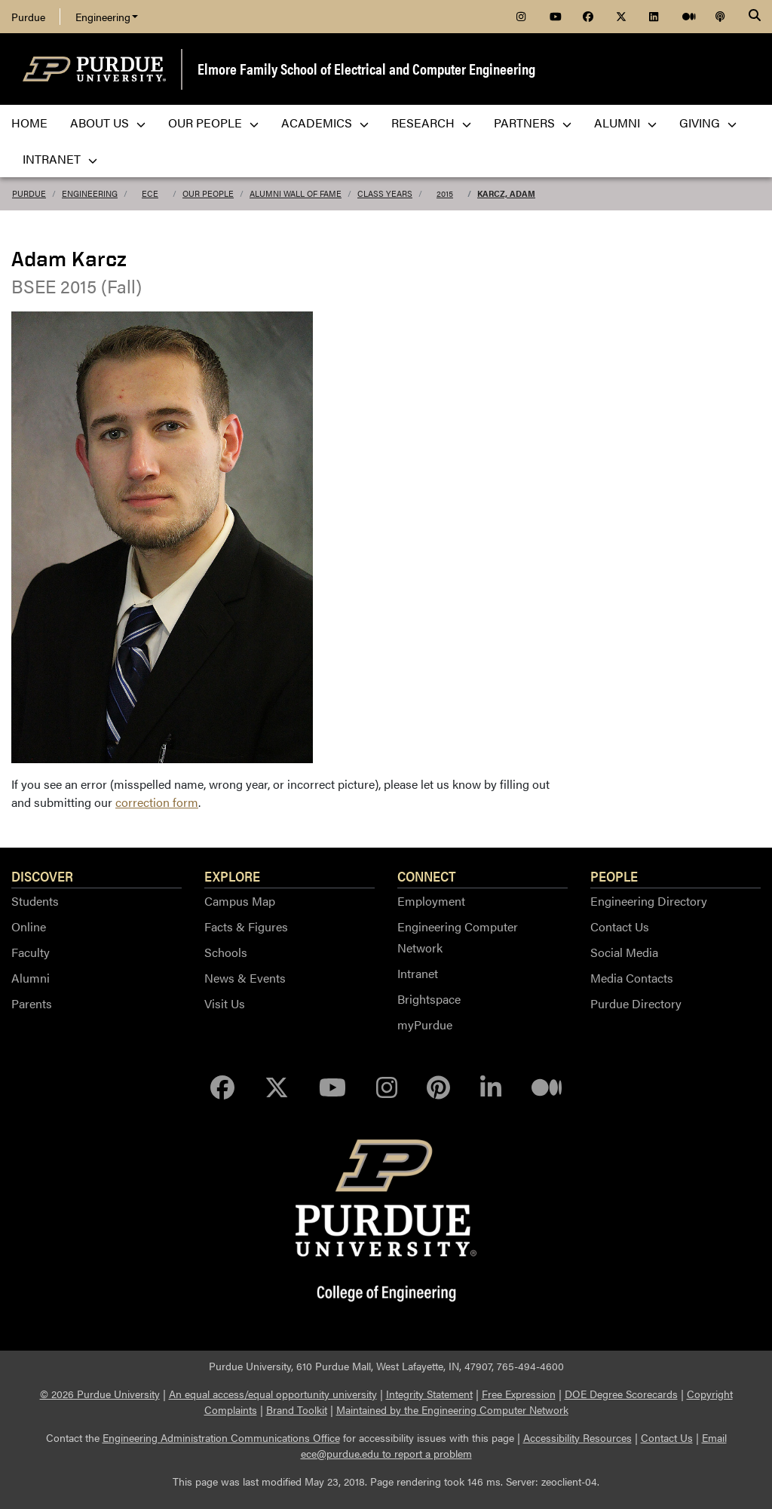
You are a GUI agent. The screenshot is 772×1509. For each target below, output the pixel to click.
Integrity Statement (429, 1393)
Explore (232, 875)
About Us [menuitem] (108, 122)
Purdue (28, 16)
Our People (208, 193)
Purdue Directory (636, 1003)
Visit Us (224, 1003)
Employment (431, 900)
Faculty (30, 952)
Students (35, 900)
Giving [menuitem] (708, 122)
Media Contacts (631, 977)
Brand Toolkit (296, 1409)
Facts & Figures (246, 926)
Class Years (384, 193)
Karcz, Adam (506, 193)
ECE (150, 193)
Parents (31, 1003)
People (614, 875)
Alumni (30, 977)
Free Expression (519, 1393)
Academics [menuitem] (325, 122)
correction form (156, 802)
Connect (426, 875)
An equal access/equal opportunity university (273, 1393)
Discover (42, 875)
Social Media (624, 952)
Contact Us (619, 926)
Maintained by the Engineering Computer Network (452, 1409)
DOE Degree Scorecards (621, 1393)
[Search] (755, 17)
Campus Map (239, 900)
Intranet (417, 973)
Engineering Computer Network (457, 937)
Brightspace (429, 999)
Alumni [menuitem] (625, 122)
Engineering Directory (648, 900)
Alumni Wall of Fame (296, 193)
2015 (445, 193)
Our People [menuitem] (213, 122)
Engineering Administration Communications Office (221, 1437)
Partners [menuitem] (532, 122)
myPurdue (424, 1024)
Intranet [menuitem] (60, 158)
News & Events (245, 977)
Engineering (106, 16)
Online (28, 926)
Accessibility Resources (577, 1437)
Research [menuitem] (431, 122)
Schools (225, 952)
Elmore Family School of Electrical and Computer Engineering (366, 68)
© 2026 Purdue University (100, 1393)
